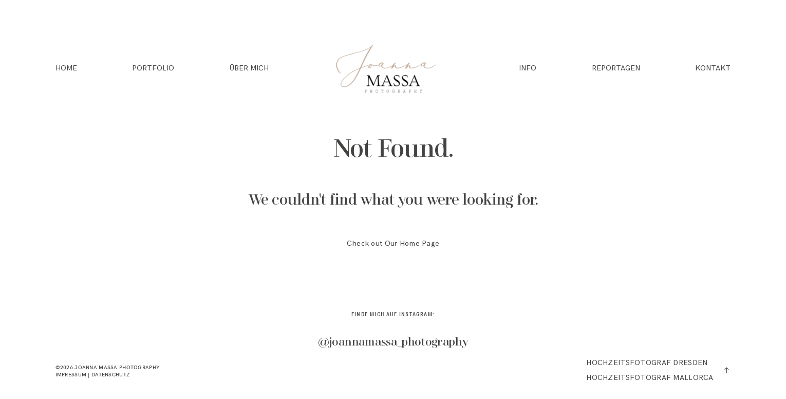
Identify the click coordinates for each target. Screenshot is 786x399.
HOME (66, 68)
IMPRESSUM (71, 374)
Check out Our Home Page (393, 243)
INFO (527, 68)
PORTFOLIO (153, 68)
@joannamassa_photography (393, 342)
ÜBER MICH (249, 68)
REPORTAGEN (616, 68)
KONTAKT (713, 68)
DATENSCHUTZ (110, 374)
